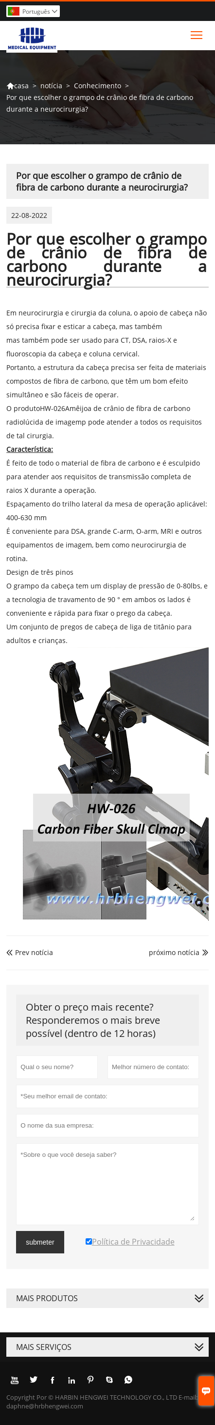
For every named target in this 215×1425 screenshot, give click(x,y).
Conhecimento (97, 85)
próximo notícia (174, 952)
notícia (51, 85)
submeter (40, 1242)
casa (17, 85)
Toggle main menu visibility (197, 32)
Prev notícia (29, 952)
